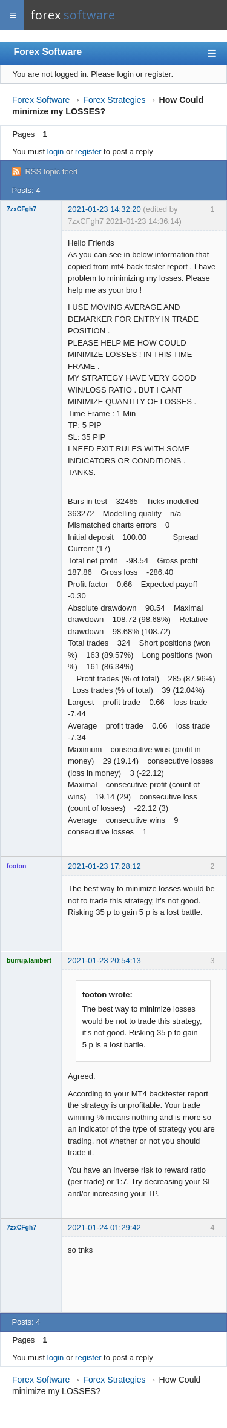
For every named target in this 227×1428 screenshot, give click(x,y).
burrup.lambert (29, 960)
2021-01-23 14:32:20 (104, 209)
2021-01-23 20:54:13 (104, 960)
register (88, 151)
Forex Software (48, 52)
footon (16, 866)
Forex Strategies (114, 100)
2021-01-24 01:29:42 (104, 1227)
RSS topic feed (51, 171)
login (55, 151)
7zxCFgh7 (21, 209)
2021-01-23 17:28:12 (104, 866)
